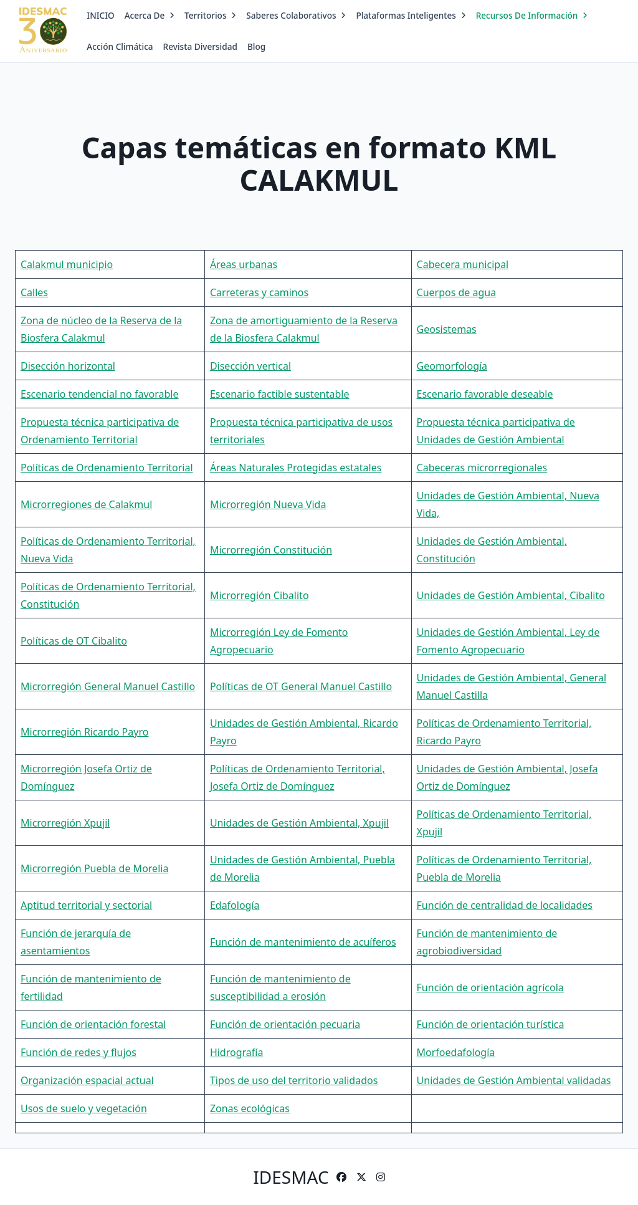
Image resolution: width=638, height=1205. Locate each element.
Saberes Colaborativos (296, 15)
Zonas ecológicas (250, 1108)
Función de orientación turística (490, 1024)
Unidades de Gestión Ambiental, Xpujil (299, 823)
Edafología (235, 905)
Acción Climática (120, 46)
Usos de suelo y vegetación (84, 1108)
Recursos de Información (532, 15)
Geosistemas (447, 329)
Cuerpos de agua (457, 292)
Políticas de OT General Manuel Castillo (301, 686)
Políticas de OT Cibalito (74, 641)
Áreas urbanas (243, 264)
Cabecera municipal (463, 264)
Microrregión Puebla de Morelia (94, 868)
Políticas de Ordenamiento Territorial (107, 467)
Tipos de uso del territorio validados (294, 1080)
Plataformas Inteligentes (410, 15)
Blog (256, 46)
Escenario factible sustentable (280, 394)
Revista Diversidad (200, 46)
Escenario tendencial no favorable (100, 394)
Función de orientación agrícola (490, 987)
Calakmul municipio (67, 264)
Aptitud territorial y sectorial (86, 905)
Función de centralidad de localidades (505, 905)
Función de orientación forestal (93, 1024)
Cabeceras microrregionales (482, 467)
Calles (34, 292)
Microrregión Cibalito (259, 595)
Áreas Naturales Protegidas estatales (295, 467)
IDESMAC (290, 1177)
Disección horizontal (68, 366)
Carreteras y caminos (259, 292)
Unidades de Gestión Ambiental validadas (514, 1080)
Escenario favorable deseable (485, 394)
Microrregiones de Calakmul (86, 504)
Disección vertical (250, 366)
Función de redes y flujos (78, 1052)
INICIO (100, 15)
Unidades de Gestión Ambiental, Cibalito (511, 595)
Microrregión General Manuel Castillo (108, 686)
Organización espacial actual (87, 1080)
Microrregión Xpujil (65, 823)
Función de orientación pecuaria (285, 1024)
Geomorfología (452, 366)
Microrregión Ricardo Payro (84, 732)
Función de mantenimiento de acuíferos (303, 942)
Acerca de (149, 15)
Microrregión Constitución (271, 550)
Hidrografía (237, 1052)
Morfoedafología (456, 1052)
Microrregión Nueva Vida (268, 504)
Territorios (210, 15)
